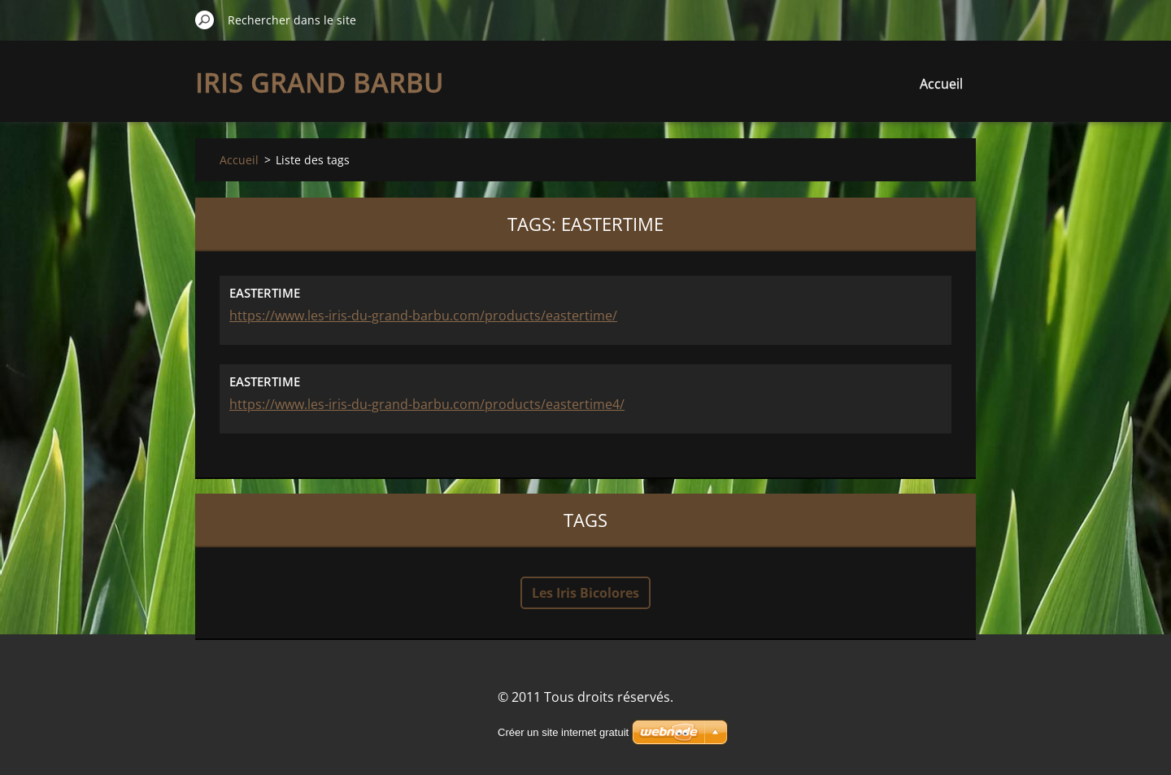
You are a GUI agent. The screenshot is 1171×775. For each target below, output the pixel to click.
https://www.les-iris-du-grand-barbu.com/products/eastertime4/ (427, 404)
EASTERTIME (264, 293)
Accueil (941, 84)
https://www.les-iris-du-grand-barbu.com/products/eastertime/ (423, 315)
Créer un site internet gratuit (563, 732)
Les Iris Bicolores (585, 593)
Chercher (205, 19)
